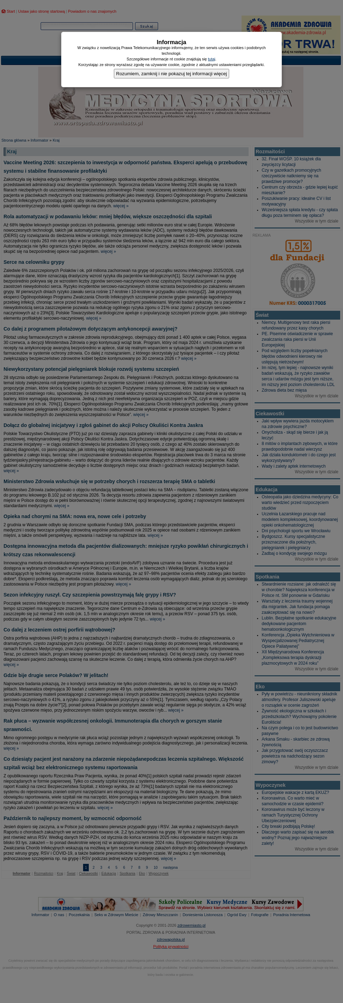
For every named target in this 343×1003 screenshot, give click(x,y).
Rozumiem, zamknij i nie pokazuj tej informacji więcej (171, 73)
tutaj (211, 59)
